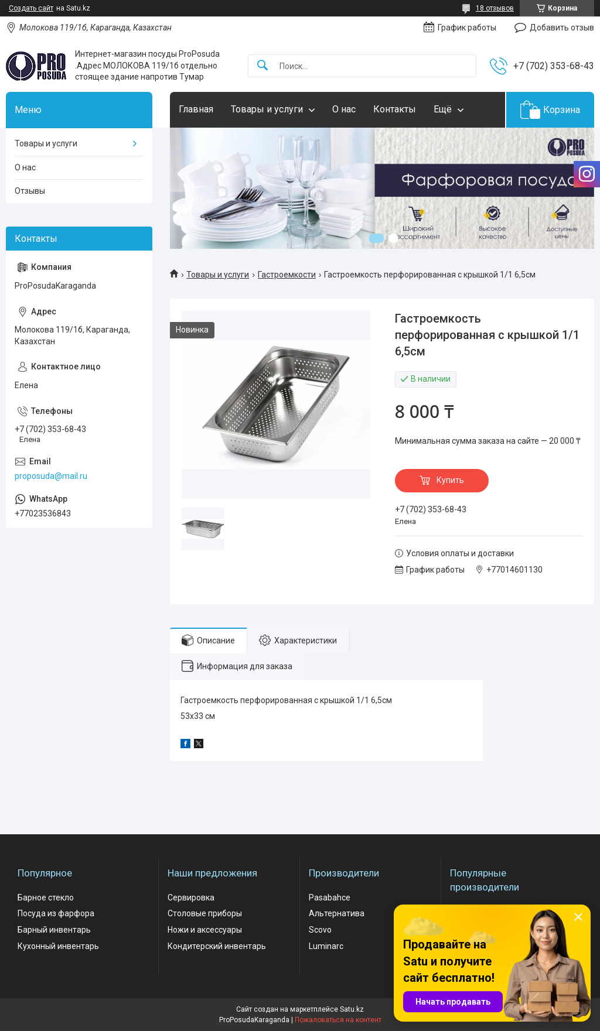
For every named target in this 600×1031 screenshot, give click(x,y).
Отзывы (30, 191)
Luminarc (326, 946)
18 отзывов (495, 8)
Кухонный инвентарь (58, 946)
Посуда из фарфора (56, 913)
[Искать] (262, 66)
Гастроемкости (287, 274)
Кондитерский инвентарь (217, 946)
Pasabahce (329, 897)
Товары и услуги (267, 109)
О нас (344, 109)
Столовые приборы (205, 913)
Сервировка (191, 897)
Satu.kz (352, 1009)
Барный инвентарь (54, 929)
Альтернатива (336, 913)
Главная (196, 109)
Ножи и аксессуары (205, 929)
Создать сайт (31, 8)
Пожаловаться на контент (338, 1020)
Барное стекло (46, 897)
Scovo (320, 929)
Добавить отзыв (562, 27)
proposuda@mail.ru (51, 476)
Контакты (394, 109)
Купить (450, 480)
